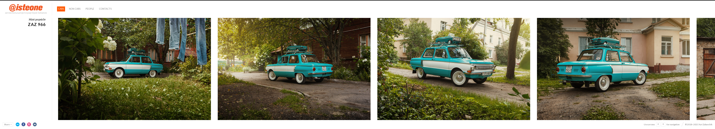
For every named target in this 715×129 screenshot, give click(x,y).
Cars (61, 8)
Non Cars (75, 8)
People (90, 8)
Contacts (105, 8)
